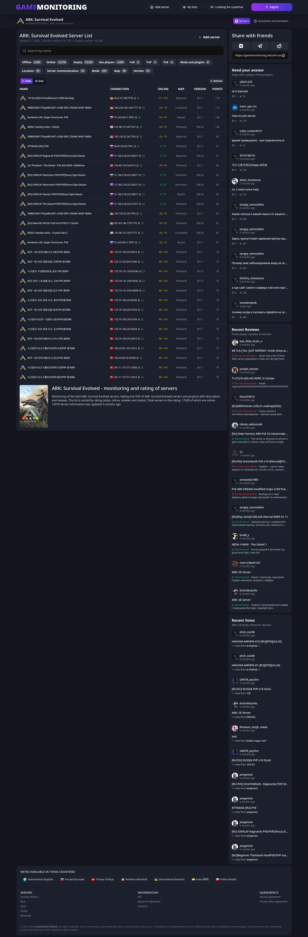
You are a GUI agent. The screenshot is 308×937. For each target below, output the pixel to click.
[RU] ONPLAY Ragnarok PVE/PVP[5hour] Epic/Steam (56, 155)
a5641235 (246, 82)
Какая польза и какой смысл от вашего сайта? (260, 214)
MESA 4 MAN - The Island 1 (249, 544)
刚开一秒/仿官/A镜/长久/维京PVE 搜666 (49, 252)
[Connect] (138, 98)
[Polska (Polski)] (226, 879)
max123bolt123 (250, 563)
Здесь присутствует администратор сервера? (260, 238)
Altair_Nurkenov (250, 180)
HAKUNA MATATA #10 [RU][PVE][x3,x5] (257, 641)
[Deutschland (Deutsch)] (169, 879)
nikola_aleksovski (251, 424)
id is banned (240, 91)
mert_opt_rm (248, 106)
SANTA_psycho (249, 679)
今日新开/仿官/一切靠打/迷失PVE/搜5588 (49, 319)
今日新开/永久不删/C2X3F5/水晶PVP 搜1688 (51, 348)
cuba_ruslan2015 (251, 131)
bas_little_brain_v (251, 341)
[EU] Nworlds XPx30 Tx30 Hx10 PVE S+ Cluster (53, 223)
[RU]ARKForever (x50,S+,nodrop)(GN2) (256, 406)
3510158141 (247, 155)
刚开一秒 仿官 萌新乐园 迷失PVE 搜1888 (49, 309)
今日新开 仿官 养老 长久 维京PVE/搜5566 (49, 300)
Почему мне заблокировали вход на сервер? (260, 263)
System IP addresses (149, 901)
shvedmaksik (248, 303)
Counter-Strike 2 (29, 897)
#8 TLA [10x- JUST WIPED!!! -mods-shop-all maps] (260, 350)
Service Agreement (270, 897)
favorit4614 (247, 396)
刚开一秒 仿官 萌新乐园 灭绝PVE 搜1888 (49, 261)
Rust (22, 901)
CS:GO (24, 911)
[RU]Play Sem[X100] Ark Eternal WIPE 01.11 (260, 517)
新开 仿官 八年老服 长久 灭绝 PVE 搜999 (49, 281)
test (234, 736)
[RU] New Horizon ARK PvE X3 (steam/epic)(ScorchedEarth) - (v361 (260, 434)
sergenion (246, 774)
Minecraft (25, 915)
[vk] (241, 46)
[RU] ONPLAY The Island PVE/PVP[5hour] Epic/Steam (57, 204)
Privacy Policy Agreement (274, 901)
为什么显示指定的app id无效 (249, 165)
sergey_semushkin (252, 204)
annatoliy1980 (249, 479)
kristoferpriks (248, 590)
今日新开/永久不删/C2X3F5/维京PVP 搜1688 (51, 377)
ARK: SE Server (241, 572)
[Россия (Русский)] (72, 879)
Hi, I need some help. (245, 189)
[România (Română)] (134, 879)
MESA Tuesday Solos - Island (43, 127)
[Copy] (135, 98)
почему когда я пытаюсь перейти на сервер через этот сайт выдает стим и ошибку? (260, 312)
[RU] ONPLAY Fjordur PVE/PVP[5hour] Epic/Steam (55, 194)
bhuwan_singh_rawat (254, 727)
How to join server (244, 116)
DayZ (23, 906)
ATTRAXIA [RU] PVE (38, 146)
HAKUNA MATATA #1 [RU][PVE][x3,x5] (256, 665)
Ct (241, 452)
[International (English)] (38, 879)
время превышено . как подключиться (258, 140)
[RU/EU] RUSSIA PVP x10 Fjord (251, 760)
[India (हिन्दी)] (200, 879)
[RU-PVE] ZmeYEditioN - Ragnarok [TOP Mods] (260, 784)
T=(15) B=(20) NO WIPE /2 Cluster (253, 378)
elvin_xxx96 (247, 632)
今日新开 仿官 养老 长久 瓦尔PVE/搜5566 (49, 329)
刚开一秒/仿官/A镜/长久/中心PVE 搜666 (49, 338)
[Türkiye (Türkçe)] (102, 879)
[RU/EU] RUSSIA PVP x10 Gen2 (251, 689)
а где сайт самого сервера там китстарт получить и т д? (260, 287)
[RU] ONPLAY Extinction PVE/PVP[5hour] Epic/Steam (56, 175)
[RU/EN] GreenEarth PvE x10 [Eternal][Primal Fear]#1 (260, 461)
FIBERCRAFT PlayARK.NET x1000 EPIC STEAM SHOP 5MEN (59, 107)
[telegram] (260, 46)
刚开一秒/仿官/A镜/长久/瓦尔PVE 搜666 (49, 358)
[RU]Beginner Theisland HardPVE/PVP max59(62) (260, 855)
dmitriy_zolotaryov (252, 278)
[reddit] (279, 46)
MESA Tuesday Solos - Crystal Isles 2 (48, 232)
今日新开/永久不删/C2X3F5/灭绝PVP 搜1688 (51, 367)
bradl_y (244, 535)
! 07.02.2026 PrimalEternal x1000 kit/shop (51, 98)
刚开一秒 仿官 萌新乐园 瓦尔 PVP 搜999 (49, 290)
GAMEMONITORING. (46, 926)
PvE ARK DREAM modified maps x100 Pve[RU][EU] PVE (260, 489)
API (139, 897)
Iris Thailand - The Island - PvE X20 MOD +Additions (56, 165)
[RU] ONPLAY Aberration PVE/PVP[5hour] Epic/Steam (57, 184)
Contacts (142, 906)
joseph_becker (249, 369)
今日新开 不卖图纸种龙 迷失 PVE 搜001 (48, 271)
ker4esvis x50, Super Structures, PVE (48, 117)
